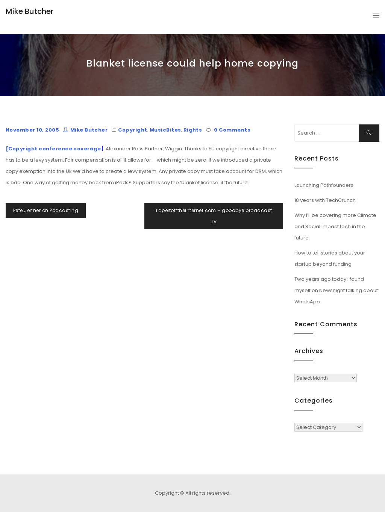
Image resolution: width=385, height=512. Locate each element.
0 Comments (232, 129)
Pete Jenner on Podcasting (45, 210)
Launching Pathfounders (323, 185)
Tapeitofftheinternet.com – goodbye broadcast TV (213, 216)
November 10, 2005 (32, 129)
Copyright (132, 129)
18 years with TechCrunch (325, 200)
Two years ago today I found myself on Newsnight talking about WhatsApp (336, 290)
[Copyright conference (39, 148)
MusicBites (165, 129)
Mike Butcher (29, 11)
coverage (87, 148)
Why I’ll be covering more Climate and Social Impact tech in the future (335, 226)
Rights (192, 129)
